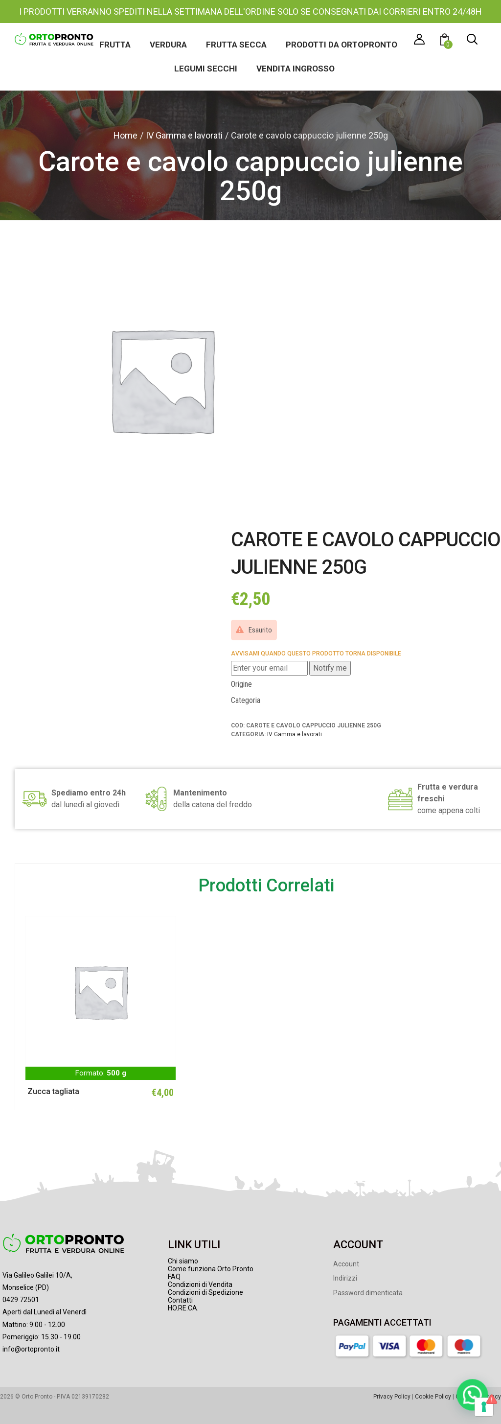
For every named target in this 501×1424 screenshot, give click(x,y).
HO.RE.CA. (183, 1308)
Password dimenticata (368, 1293)
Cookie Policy (433, 1396)
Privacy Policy (391, 1396)
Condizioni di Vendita (200, 1284)
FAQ (174, 1277)
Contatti (180, 1300)
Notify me (330, 668)
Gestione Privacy (478, 1396)
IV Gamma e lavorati (184, 135)
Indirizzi (345, 1278)
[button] (446, 41)
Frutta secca (236, 44)
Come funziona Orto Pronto (210, 1269)
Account (346, 1264)
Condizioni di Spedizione (205, 1292)
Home (125, 135)
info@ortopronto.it (31, 1349)
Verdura (168, 44)
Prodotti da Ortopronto (341, 44)
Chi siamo (183, 1261)
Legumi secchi (205, 68)
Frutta (115, 44)
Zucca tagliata (53, 1091)
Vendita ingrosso (295, 68)
